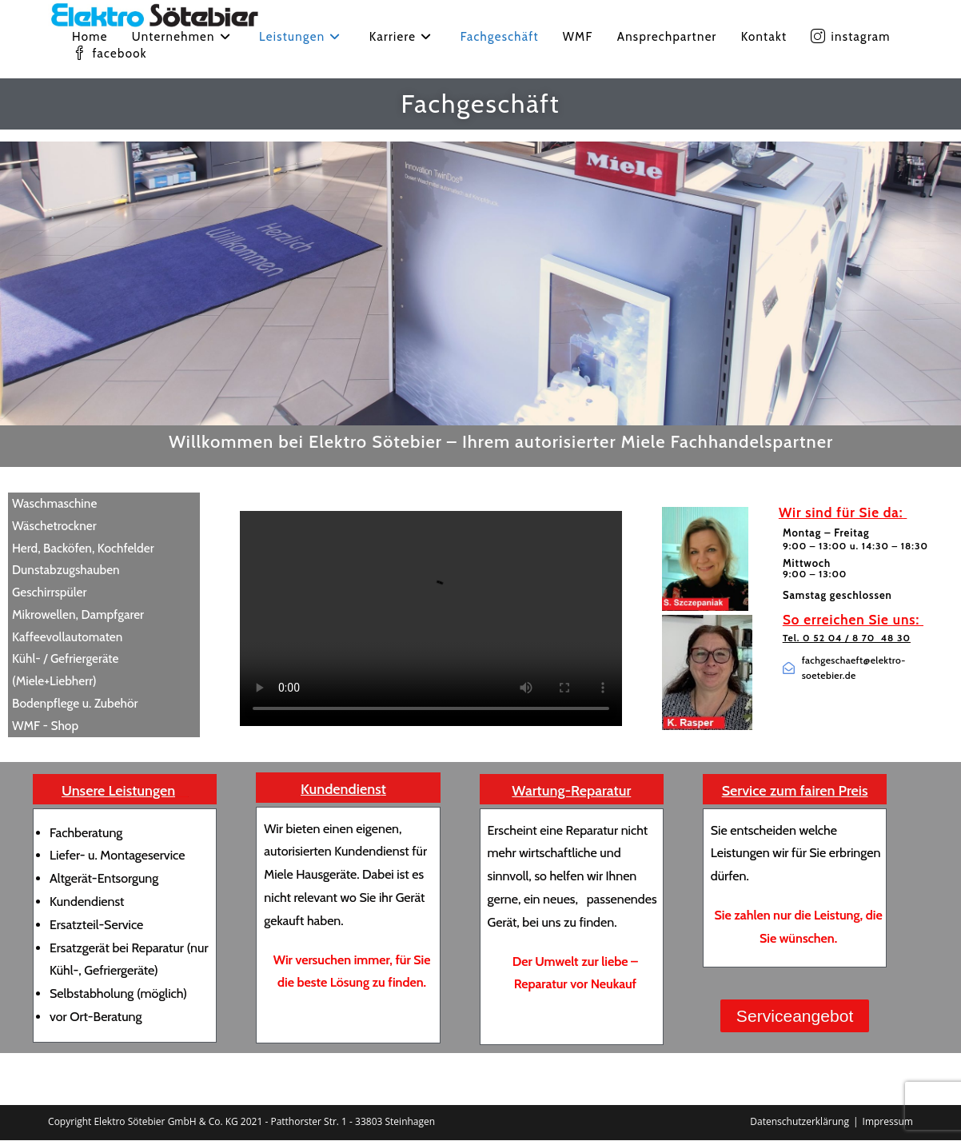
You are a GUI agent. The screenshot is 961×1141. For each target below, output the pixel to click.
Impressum (888, 1122)
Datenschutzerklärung (799, 1122)
